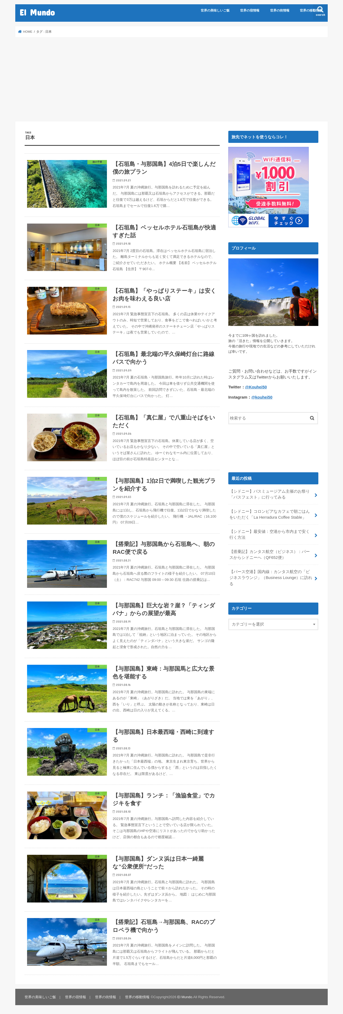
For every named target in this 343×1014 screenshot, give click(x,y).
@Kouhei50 (256, 387)
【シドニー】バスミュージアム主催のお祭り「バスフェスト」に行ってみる (269, 494)
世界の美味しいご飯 (215, 10)
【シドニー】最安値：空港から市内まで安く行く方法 (269, 534)
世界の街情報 (279, 10)
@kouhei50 (262, 397)
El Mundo (37, 12)
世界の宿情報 (249, 10)
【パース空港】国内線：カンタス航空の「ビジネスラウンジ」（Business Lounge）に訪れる (270, 578)
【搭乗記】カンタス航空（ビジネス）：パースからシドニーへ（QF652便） (269, 554)
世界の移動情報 (311, 10)
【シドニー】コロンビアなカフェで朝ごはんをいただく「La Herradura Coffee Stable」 (269, 514)
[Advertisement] (171, 79)
